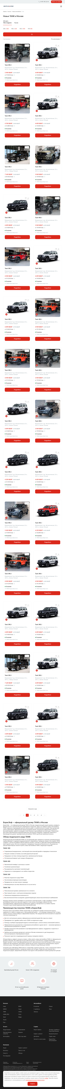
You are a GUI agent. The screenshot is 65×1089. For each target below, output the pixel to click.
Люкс (50, 1009)
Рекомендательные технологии (37, 1063)
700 (30, 28)
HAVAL (20, 1011)
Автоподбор (6, 1036)
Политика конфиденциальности (17, 1063)
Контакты (5, 1050)
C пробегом (37, 1009)
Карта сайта (27, 1063)
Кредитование (7, 1029)
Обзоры (20, 1053)
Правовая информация (6, 1063)
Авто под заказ (22, 1036)
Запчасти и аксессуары (40, 1039)
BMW (19, 1006)
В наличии (36, 1006)
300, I (6, 28)
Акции (4, 1048)
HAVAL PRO (6, 1014)
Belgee (20, 1017)
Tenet (4, 1017)
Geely (4, 1006)
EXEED (5, 1009)
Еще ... (4, 1022)
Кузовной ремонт (53, 1033)
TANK (4, 1011)
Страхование (21, 1029)
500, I (22, 28)
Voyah (19, 1009)
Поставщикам (6, 1055)
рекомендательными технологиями (35, 1080)
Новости (5, 1053)
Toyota (4, 1019)
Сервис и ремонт (38, 1033)
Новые (50, 1006)
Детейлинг (36, 1036)
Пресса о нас (21, 1050)
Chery (19, 1014)
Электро (36, 1011)
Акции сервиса (37, 1029)
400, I (14, 28)
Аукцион (20, 1032)
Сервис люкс (52, 1036)
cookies (46, 1078)
